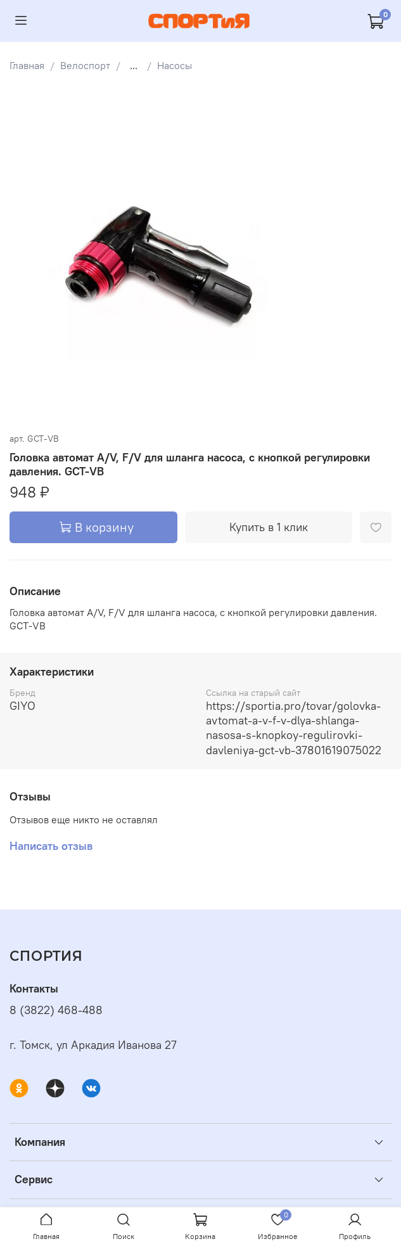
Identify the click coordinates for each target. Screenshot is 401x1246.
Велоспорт (85, 65)
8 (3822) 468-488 (56, 1010)
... (133, 65)
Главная (27, 65)
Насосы (174, 65)
